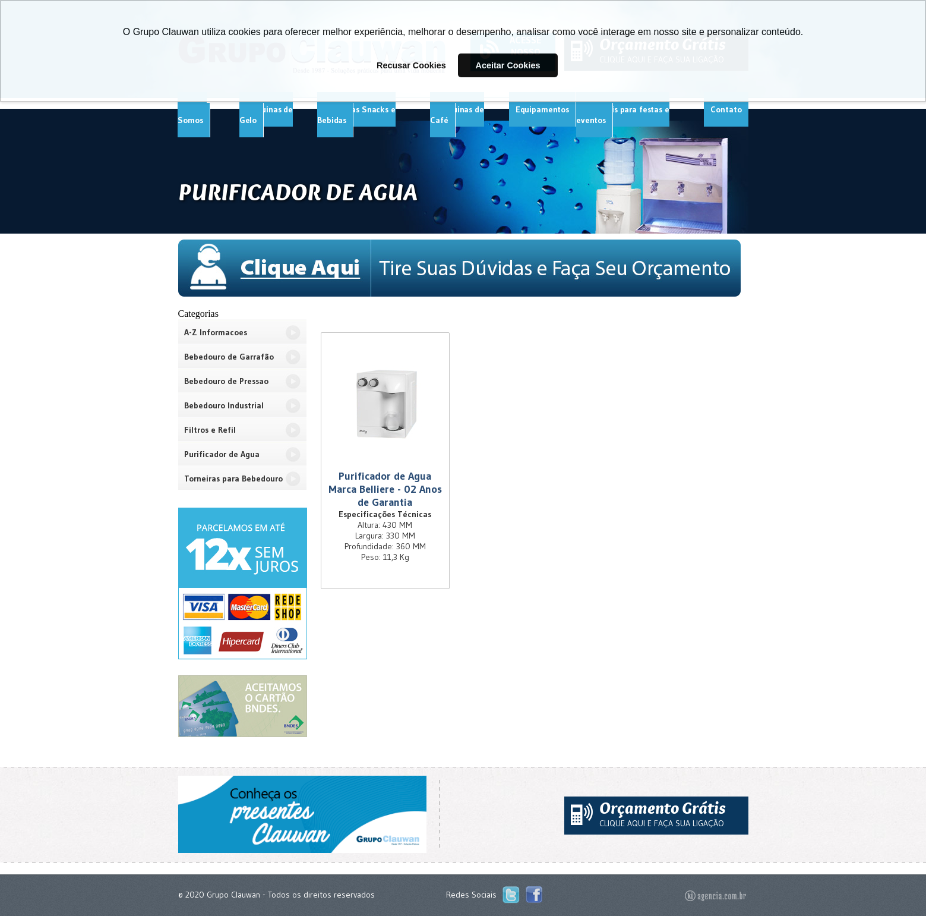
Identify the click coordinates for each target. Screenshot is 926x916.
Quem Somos (192, 114)
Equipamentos (542, 109)
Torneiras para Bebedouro (233, 478)
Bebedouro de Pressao (226, 381)
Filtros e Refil (210, 429)
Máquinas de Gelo (266, 114)
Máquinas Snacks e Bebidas (356, 114)
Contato (725, 109)
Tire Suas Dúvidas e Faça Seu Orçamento (463, 268)
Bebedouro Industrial (224, 405)
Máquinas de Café (456, 114)
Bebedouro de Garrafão (229, 356)
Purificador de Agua (222, 454)
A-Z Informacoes (215, 332)
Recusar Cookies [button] (411, 65)
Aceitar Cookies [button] (508, 65)
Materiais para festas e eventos (622, 114)
